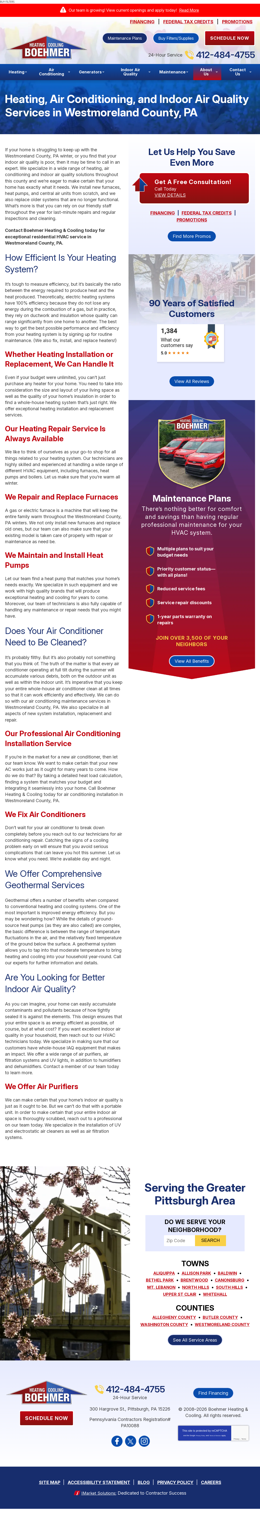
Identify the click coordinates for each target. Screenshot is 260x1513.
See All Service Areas (195, 1345)
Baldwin (229, 1273)
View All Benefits (192, 661)
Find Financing (213, 1398)
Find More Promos (192, 236)
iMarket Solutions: (98, 1497)
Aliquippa (162, 1273)
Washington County (195, 1323)
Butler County (222, 1316)
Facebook (117, 1446)
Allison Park (196, 1273)
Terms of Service (215, 1441)
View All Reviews (191, 382)
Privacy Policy (200, 1441)
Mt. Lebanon (159, 1287)
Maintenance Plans (125, 38)
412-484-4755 (225, 54)
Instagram (144, 1446)
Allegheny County (172, 1316)
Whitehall (216, 1293)
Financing (142, 21)
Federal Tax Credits (188, 21)
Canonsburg (232, 1280)
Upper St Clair (178, 1293)
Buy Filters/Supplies (176, 38)
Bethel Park (158, 1280)
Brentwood (194, 1280)
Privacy (236, 1444)
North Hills (195, 1287)
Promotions (237, 21)
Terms (243, 1444)
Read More (189, 10)
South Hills (231, 1287)
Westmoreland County (195, 1329)
